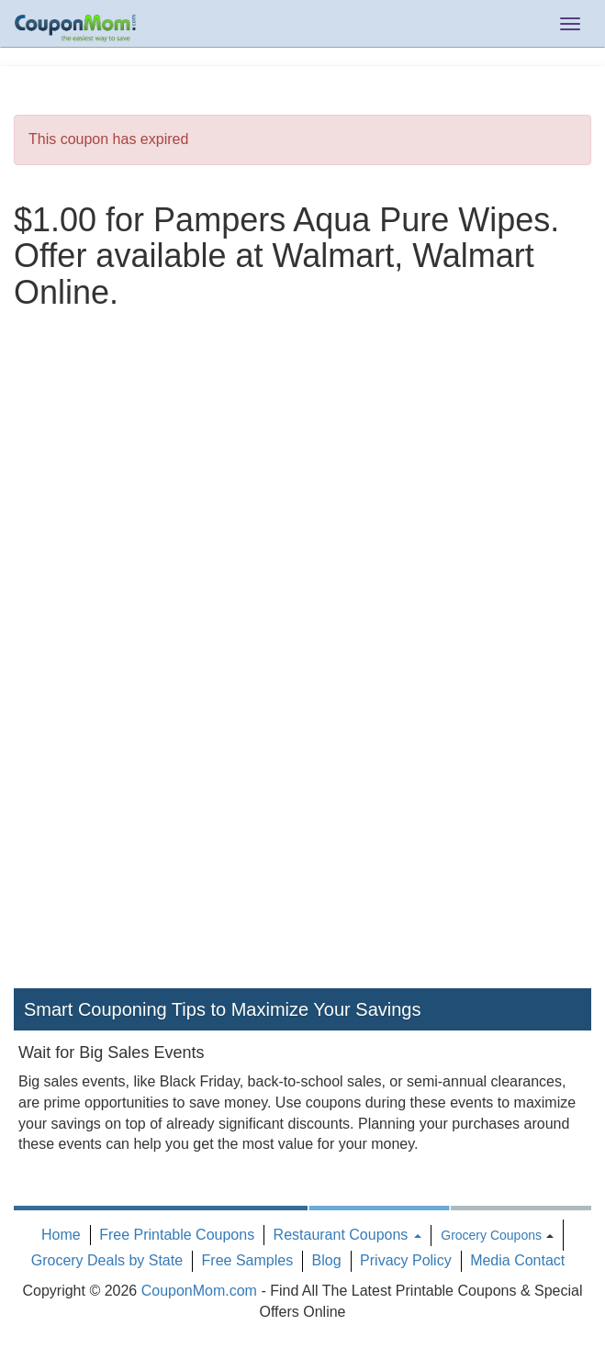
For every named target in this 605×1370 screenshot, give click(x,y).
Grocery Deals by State (107, 1260)
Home (61, 1234)
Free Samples (248, 1260)
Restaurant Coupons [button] (347, 1234)
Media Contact (517, 1260)
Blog (327, 1260)
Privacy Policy (406, 1260)
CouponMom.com (199, 1290)
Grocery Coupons (491, 1235)
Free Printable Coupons (176, 1234)
